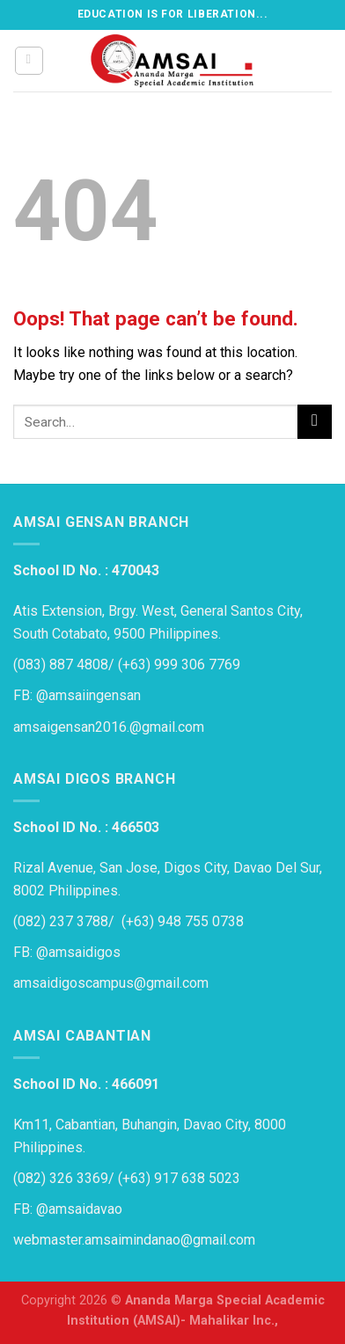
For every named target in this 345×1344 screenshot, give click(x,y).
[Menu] (29, 61)
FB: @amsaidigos (67, 952)
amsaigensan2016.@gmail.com (108, 727)
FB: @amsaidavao (67, 1209)
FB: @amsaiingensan (77, 695)
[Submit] (314, 422)
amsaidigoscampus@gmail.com (111, 983)
